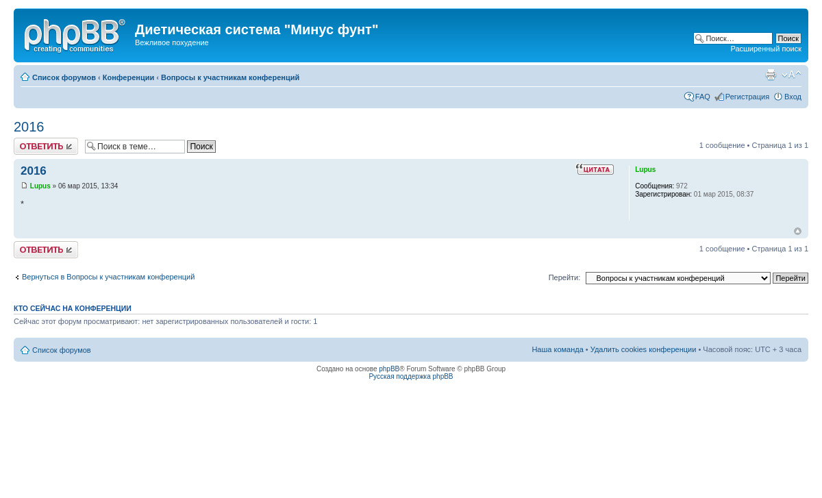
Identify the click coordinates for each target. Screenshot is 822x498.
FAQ (702, 96)
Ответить (46, 146)
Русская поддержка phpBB (411, 376)
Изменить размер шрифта (791, 75)
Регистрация (747, 96)
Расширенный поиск (765, 49)
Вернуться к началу (797, 231)
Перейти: (565, 277)
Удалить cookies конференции (643, 349)
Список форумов (64, 77)
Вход (792, 96)
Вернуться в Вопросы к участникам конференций (108, 277)
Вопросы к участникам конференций (230, 77)
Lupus (40, 186)
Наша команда (557, 349)
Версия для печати (770, 75)
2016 (29, 126)
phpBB (389, 369)
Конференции (128, 77)
